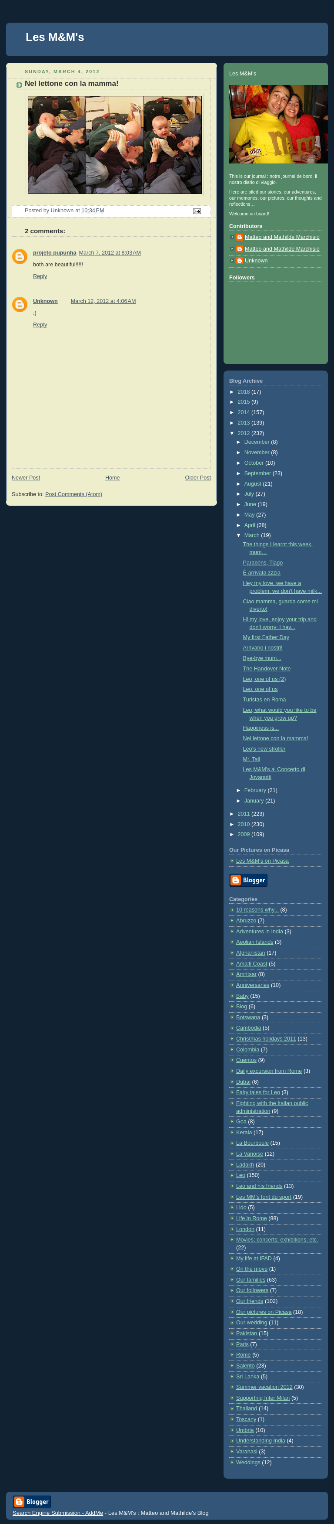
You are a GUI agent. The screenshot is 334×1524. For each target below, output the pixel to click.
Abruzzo (246, 921)
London (245, 1229)
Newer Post (26, 478)
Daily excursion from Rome (269, 1071)
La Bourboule (252, 1143)
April (250, 525)
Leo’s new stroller (264, 749)
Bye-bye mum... (262, 658)
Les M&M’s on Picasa (262, 861)
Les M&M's (55, 37)
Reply (40, 276)
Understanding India (260, 1441)
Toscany (246, 1419)
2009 (245, 834)
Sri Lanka (247, 1377)
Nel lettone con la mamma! (275, 738)
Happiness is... (261, 728)
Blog (241, 1007)
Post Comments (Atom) (73, 494)
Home (112, 478)
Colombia (247, 1050)
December (257, 442)
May (250, 515)
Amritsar (246, 974)
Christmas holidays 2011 (266, 1039)
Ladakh (245, 1165)
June (251, 504)
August (253, 484)
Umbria (245, 1430)
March (252, 535)
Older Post (198, 478)
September (258, 473)
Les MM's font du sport (263, 1197)
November (257, 452)
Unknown (45, 301)
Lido (241, 1207)
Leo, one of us (260, 689)
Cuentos (246, 1060)
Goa (241, 1122)
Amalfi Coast (251, 964)
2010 (245, 824)
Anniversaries (252, 985)
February (256, 790)
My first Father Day (266, 637)
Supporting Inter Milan (263, 1398)
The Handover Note (267, 669)
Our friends (249, 1301)
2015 (245, 402)
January (254, 801)
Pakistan (246, 1333)
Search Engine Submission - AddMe (58, 1513)
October (254, 463)
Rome (243, 1355)
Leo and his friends (259, 1186)
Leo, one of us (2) (264, 679)
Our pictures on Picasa (264, 1312)
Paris (242, 1344)
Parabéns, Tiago (263, 563)
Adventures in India (259, 932)
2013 (245, 423)
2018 (245, 392)
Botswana (248, 1017)
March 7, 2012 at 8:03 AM (110, 253)
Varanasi (246, 1452)
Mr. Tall (252, 759)
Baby (242, 996)
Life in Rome (251, 1218)
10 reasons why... (257, 910)
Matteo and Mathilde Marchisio (282, 237)
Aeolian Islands (255, 942)
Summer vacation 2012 (264, 1387)
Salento (245, 1366)
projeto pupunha (54, 253)
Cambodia (248, 1028)
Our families (250, 1280)
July (250, 494)
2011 (245, 814)
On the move (251, 1269)
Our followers (252, 1290)
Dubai (243, 1082)
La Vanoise (249, 1154)
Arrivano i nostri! (263, 648)
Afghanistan (250, 953)
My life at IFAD (254, 1258)
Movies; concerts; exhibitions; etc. (277, 1240)
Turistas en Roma (264, 700)
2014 (245, 412)
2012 (245, 433)
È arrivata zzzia (262, 573)
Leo (240, 1175)
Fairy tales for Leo (258, 1092)
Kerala (244, 1132)
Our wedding (251, 1323)
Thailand (246, 1408)
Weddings (248, 1462)
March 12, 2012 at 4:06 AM (103, 301)
